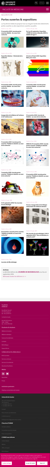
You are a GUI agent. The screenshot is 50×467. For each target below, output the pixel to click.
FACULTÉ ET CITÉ (6, 15)
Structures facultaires (7, 366)
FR (41, 3)
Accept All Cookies (30, 463)
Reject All (42, 463)
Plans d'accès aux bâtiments (9, 412)
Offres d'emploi (6, 448)
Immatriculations (6, 427)
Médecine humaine (7, 331)
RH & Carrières (5, 355)
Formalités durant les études (9, 430)
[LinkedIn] (3, 373)
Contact (4, 409)
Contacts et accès (6, 317)
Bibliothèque (5, 345)
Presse (3, 381)
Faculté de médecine (13, 9)
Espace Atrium (5, 348)
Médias (3, 444)
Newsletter (4, 377)
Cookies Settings (7, 463)
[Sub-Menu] (47, 9)
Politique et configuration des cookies (11, 419)
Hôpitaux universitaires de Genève (10, 390)
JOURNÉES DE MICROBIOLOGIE (28, 272)
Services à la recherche (7, 362)
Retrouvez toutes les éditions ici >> (14, 276)
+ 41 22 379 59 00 (8, 324)
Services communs (6, 359)
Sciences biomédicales (7, 338)
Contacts (4, 341)
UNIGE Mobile (5, 441)
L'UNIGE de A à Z (6, 416)
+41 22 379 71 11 (7, 313)
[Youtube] (7, 373)
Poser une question (7, 433)
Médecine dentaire (6, 334)
